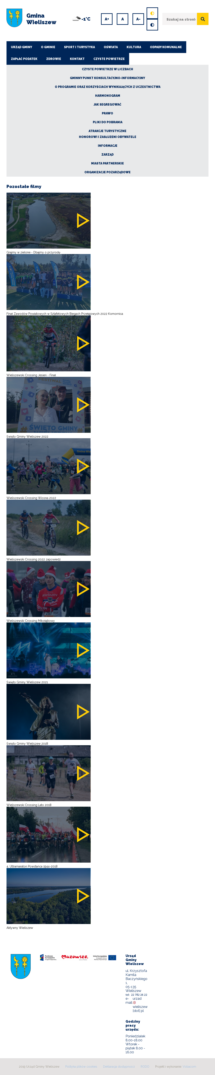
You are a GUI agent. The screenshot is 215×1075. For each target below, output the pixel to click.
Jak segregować (107, 104)
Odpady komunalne (166, 47)
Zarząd (107, 154)
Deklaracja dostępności (119, 1066)
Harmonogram (107, 95)
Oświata (111, 47)
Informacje (107, 145)
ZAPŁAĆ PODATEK (24, 59)
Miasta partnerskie (107, 163)
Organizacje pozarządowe (107, 172)
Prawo (107, 113)
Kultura (134, 47)
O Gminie (48, 47)
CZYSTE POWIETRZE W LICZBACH (107, 69)
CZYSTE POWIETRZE (109, 59)
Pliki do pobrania (107, 122)
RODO (145, 1066)
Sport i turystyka (79, 47)
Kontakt (77, 59)
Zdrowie (53, 59)
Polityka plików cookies (81, 1066)
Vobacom (189, 1066)
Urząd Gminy (21, 47)
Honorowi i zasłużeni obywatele (107, 137)
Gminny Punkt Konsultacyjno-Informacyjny (107, 78)
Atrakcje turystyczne (107, 131)
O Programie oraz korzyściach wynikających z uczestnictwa (107, 87)
